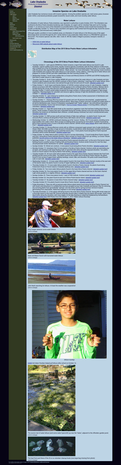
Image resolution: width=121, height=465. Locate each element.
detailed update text (97, 83)
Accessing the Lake (15, 46)
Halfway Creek (16, 34)
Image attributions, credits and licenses (39, 462)
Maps (11, 23)
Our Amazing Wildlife (15, 45)
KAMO (30, 363)
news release (90, 123)
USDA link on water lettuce (41, 42)
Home (11, 11)
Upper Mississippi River (19, 31)
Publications (13, 28)
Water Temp (16, 19)
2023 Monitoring (19, 36)
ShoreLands (13, 40)
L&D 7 (14, 16)
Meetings (12, 24)
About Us (12, 12)
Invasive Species (14, 43)
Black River (16, 33)
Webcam (15, 21)
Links (11, 42)
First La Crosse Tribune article (77, 105)
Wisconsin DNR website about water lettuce (47, 44)
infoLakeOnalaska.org (16, 50)
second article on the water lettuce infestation (54, 138)
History (12, 26)
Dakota (14, 17)
